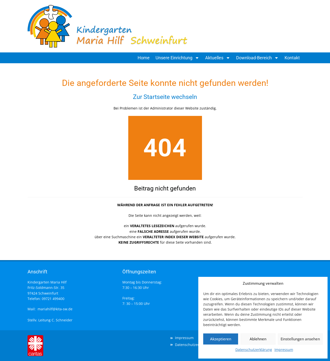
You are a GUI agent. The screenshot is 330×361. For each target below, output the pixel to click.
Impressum (283, 349)
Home (144, 57)
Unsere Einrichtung (177, 58)
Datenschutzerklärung (253, 349)
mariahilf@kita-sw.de (55, 309)
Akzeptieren (220, 338)
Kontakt (292, 57)
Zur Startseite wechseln (165, 96)
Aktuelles (217, 58)
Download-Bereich (257, 58)
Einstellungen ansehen (300, 338)
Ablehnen (258, 338)
